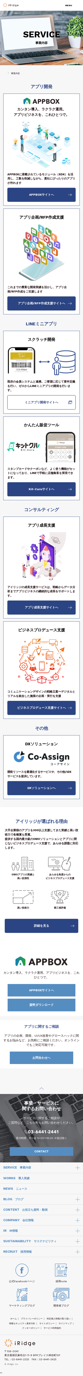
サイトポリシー (47, 1323)
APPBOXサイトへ (41, 194)
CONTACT (51, 1151)
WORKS (16, 1178)
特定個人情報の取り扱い (59, 1318)
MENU (68, 5)
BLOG (13, 1199)
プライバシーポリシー (32, 1318)
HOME (3, 73)
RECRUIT (17, 1252)
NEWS (15, 1189)
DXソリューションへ (41, 788)
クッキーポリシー (31, 1328)
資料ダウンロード (51, 1005)
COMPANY (18, 1220)
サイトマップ (65, 1323)
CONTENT (25, 1210)
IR (10, 1231)
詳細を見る (41, 925)
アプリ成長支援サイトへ (41, 607)
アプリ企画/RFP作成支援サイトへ (41, 303)
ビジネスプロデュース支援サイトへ (41, 707)
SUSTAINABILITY (29, 1241)
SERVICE (17, 1167)
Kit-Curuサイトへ (41, 489)
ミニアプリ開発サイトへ (41, 402)
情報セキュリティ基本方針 (22, 1323)
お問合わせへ (51, 1058)
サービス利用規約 (52, 1328)
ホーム (13, 1318)
